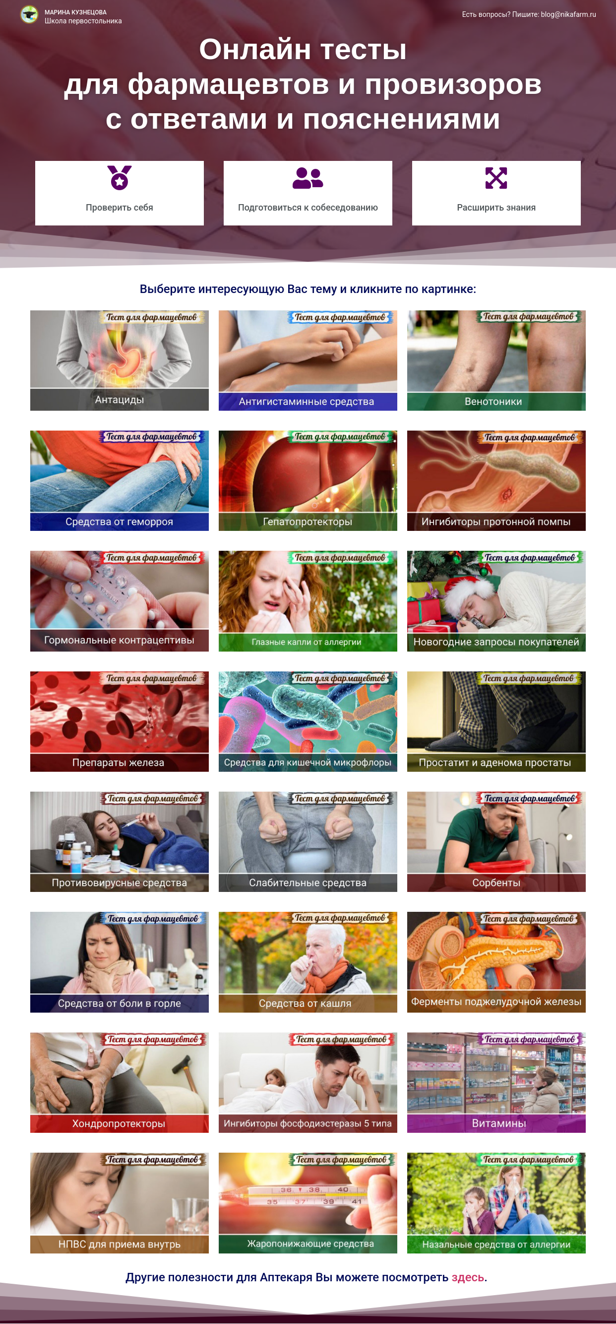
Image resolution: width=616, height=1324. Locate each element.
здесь (468, 1277)
